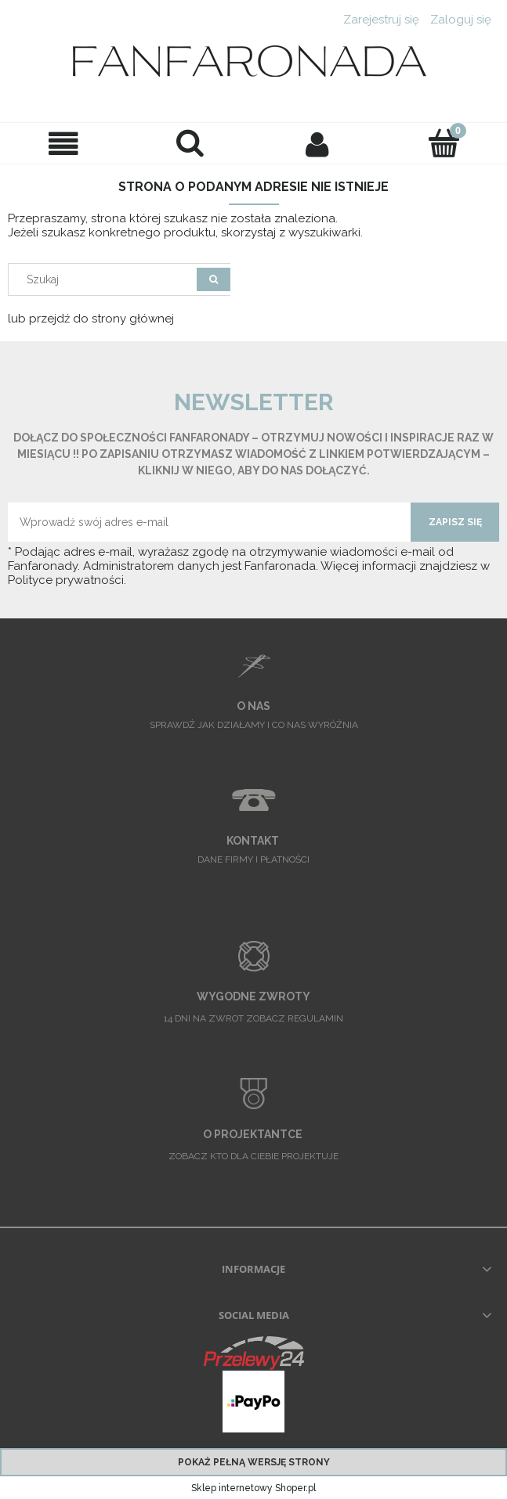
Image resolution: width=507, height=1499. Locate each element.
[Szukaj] (190, 143)
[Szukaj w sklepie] (106, 279)
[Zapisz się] (455, 522)
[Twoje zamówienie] (443, 143)
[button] (63, 144)
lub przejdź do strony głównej (91, 319)
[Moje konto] (317, 144)
